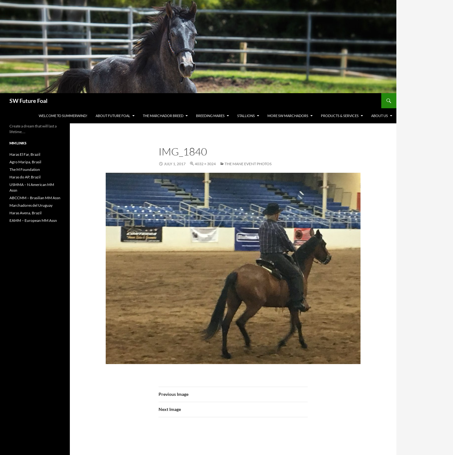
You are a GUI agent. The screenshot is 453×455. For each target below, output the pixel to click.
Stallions (246, 116)
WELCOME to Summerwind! (63, 116)
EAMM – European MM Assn (33, 220)
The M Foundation (24, 169)
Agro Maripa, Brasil (25, 162)
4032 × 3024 (205, 163)
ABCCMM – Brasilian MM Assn (34, 197)
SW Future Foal (28, 100)
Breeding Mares (210, 116)
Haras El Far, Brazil (24, 154)
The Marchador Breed (163, 116)
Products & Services (340, 116)
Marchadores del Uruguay (31, 205)
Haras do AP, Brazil (25, 177)
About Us (379, 116)
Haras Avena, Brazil (25, 213)
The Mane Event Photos (248, 163)
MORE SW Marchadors (287, 116)
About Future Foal (113, 116)
